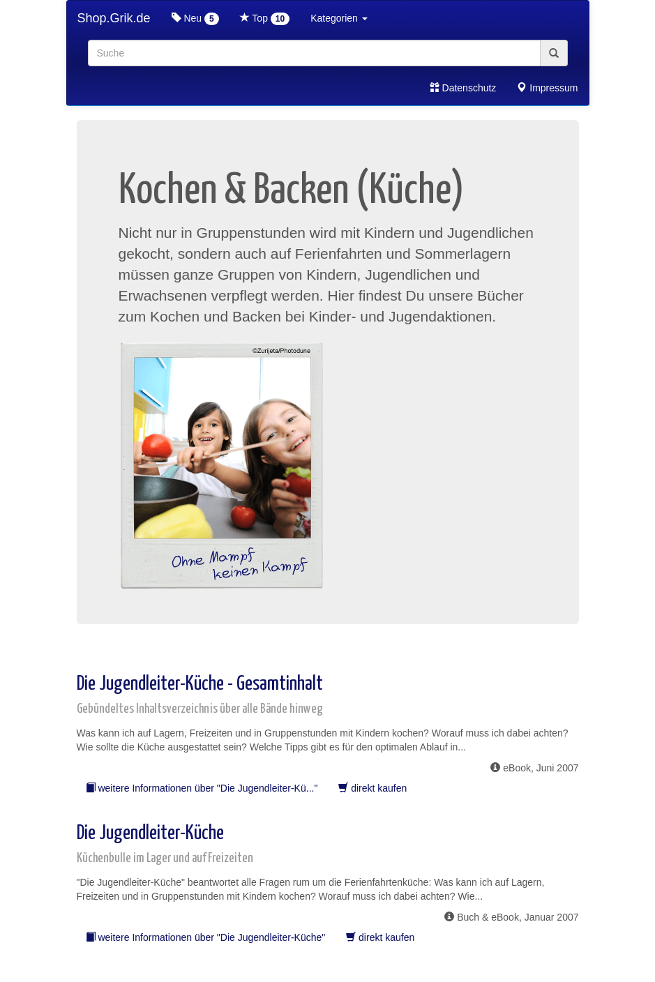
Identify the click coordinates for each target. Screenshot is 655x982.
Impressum (547, 87)
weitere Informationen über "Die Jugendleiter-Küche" (206, 937)
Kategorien (339, 18)
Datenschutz (463, 87)
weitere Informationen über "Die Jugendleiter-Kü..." (202, 788)
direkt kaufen (372, 788)
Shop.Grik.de (114, 18)
